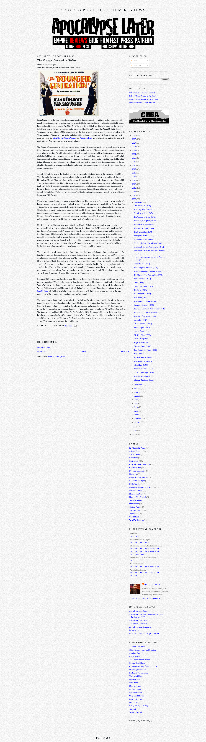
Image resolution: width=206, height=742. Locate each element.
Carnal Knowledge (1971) (144, 372)
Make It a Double (135, 491)
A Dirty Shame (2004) (142, 294)
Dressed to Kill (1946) (142, 206)
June (136, 403)
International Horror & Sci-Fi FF (141, 487)
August (137, 396)
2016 (134, 173)
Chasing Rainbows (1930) (144, 380)
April (136, 411)
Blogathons (133, 458)
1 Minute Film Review (137, 647)
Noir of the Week (135, 692)
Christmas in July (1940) (143, 286)
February (138, 418)
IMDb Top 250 (134, 484)
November (138, 385)
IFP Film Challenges (137, 481)
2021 (134, 154)
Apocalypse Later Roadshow (140, 627)
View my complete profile (145, 598)
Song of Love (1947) (142, 264)
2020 (134, 158)
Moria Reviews (135, 689)
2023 (134, 147)
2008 (134, 427)
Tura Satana (133, 513)
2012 (134, 188)
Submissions (134, 504)
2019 (134, 162)
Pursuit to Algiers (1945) (143, 213)
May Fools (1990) (141, 354)
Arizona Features (135, 451)
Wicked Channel (135, 712)
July (136, 400)
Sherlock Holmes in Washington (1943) (149, 247)
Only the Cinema (135, 699)
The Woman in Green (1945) (145, 217)
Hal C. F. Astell (153, 585)
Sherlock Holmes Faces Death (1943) (148, 243)
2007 (134, 431)
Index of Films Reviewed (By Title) (142, 93)
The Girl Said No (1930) (143, 357)
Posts (134, 61)
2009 (134, 199)
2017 (134, 169)
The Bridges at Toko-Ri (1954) (145, 301)
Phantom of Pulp (135, 702)
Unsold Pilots (134, 517)
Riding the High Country (138, 706)
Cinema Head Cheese (137, 663)
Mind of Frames (135, 686)
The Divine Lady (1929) (143, 361)
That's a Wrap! (134, 507)
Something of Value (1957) (144, 239)
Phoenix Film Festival (137, 497)
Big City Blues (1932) (142, 335)
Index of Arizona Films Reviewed (142, 103)
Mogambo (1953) (140, 297)
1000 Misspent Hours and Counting (142, 650)
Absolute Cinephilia (136, 653)
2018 (134, 165)
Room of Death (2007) (142, 331)
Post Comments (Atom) (57, 357)
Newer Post (41, 351)
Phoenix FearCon (135, 494)
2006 (137, 554)
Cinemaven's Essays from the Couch (143, 666)
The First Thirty (135, 510)
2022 (134, 150)
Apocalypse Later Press (138, 624)
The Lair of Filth (135, 676)
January (137, 422)
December (138, 202)
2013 (134, 184)
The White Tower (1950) (143, 369)
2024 (134, 143)
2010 (134, 195)
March (137, 415)
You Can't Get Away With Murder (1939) (149, 309)
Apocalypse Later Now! (138, 620)
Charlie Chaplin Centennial (139, 464)
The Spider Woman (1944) (144, 236)
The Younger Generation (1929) (56, 60)
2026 (134, 135)
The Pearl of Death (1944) (144, 228)
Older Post (125, 351)
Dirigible (56, 138)
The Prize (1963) (140, 290)
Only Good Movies (136, 696)
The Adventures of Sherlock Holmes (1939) (150, 271)
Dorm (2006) (139, 282)
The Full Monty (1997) (142, 376)
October (137, 388)
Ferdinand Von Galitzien (138, 673)
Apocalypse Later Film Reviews (103, 10)
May (136, 407)
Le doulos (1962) (140, 320)
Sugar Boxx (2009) (141, 342)
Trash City (133, 709)
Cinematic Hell (135, 468)
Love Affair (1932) (141, 339)
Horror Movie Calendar (138, 477)
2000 (134, 434)
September (138, 392)
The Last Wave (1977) (142, 279)
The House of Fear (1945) (143, 224)
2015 (134, 177)
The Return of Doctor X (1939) (146, 312)
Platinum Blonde (86, 138)
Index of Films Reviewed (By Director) (144, 99)
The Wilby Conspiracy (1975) (145, 221)
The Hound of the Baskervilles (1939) (148, 275)
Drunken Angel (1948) (142, 346)
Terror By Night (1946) (143, 209)
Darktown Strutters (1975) (144, 305)
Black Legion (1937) (142, 328)
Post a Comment (43, 347)
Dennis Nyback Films (137, 670)
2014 (134, 180)
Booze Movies (134, 656)
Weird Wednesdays (136, 520)
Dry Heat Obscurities (137, 471)
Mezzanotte (133, 683)
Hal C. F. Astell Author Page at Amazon (144, 633)
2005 (142, 554)
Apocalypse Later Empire (139, 611)
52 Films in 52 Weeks (137, 448)
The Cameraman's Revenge (139, 660)
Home (83, 351)
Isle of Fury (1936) (141, 365)
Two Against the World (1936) (145, 350)
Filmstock (133, 474)
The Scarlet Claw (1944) (143, 232)
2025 (134, 139)
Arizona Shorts (135, 454)
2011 (134, 192)
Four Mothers (42, 291)
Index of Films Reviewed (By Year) (142, 96)
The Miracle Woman (68, 138)
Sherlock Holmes (135, 500)
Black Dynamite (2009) (143, 324)
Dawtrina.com (134, 630)
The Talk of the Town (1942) (145, 316)
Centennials (133, 461)
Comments (136, 65)
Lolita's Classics (135, 679)
